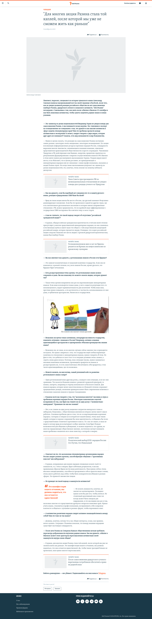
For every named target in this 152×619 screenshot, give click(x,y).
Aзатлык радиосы (130, 3)
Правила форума (22, 608)
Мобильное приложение (24, 611)
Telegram (101, 573)
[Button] (92, 35)
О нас (18, 600)
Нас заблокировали (23, 604)
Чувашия (47, 10)
